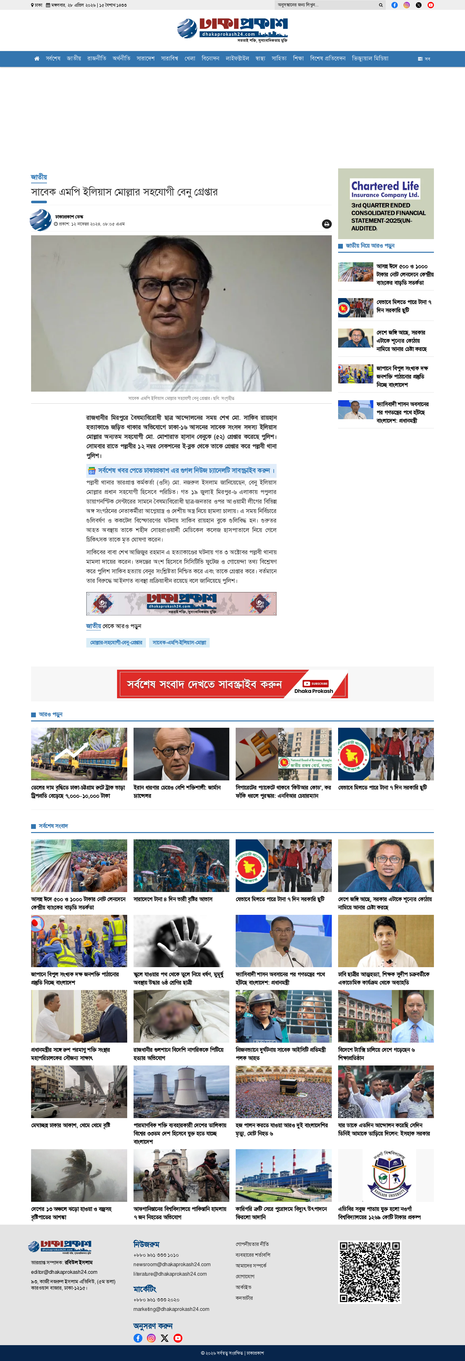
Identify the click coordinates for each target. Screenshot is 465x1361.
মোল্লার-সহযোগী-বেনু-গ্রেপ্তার (116, 642)
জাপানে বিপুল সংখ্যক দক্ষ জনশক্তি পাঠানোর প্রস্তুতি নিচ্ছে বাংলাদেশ (402, 376)
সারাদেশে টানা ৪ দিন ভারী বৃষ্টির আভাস (174, 899)
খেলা (190, 59)
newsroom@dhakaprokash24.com (172, 1264)
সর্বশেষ (53, 59)
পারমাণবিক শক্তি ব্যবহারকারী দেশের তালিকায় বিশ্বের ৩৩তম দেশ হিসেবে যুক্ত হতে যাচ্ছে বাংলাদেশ (180, 1133)
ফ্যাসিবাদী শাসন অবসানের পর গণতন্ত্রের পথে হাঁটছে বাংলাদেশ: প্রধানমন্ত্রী (403, 412)
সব (424, 59)
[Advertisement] (232, 114)
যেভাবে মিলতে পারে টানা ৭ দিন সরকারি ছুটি (383, 787)
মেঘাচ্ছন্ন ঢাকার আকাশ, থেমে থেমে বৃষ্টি (70, 1125)
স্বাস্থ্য (260, 59)
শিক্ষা (298, 59)
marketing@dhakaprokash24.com (171, 1309)
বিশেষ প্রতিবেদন (328, 59)
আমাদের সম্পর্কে (251, 1265)
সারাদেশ (146, 59)
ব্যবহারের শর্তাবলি (253, 1255)
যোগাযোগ (245, 1276)
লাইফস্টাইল (237, 59)
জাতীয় (74, 59)
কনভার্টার (244, 1298)
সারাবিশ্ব (169, 59)
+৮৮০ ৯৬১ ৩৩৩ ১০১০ (156, 1255)
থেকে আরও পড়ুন (113, 626)
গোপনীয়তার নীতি (252, 1244)
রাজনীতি (97, 59)
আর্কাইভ (243, 1287)
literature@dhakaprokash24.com (170, 1274)
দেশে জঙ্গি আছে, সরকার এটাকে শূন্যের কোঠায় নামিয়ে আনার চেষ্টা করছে (402, 341)
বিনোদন (210, 59)
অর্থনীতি (121, 59)
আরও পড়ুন (50, 714)
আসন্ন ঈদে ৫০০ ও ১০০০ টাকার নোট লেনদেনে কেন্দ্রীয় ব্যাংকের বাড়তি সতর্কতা (405, 274)
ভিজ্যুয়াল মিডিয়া (370, 59)
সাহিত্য (279, 59)
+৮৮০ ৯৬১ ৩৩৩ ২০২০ (157, 1299)
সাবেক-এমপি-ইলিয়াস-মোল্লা (179, 642)
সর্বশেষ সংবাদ (53, 826)
